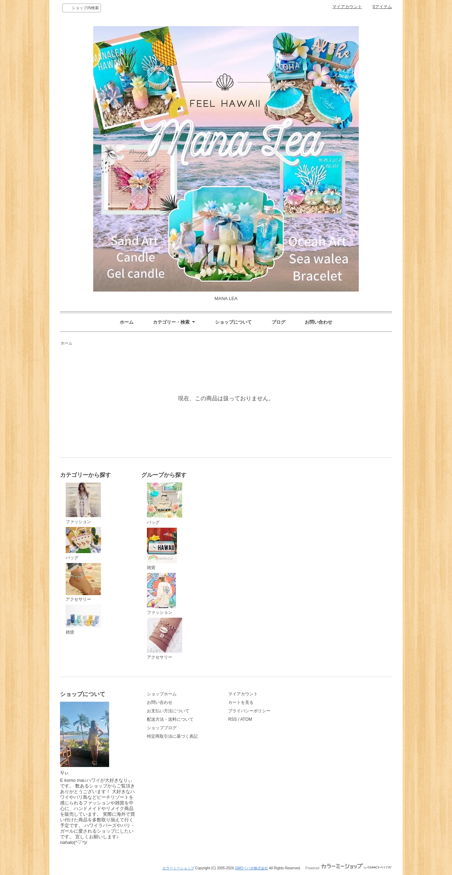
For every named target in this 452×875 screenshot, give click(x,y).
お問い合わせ (318, 322)
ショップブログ (162, 727)
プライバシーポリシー (249, 710)
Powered (348, 868)
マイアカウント (347, 6)
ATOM (246, 719)
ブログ (278, 322)
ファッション (83, 503)
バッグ (83, 543)
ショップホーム (162, 693)
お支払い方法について (168, 710)
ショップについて (233, 322)
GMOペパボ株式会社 (251, 868)
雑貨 (83, 620)
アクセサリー (83, 582)
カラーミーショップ (178, 868)
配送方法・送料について (170, 719)
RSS (232, 719)
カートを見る (241, 702)
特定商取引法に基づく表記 (172, 736)
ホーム (126, 322)
